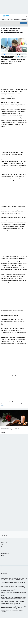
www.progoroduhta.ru (11, 566)
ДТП (2, 544)
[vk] (12, 375)
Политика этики (4, 548)
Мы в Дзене (23, 19)
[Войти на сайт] (26, 16)
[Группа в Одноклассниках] (4, 535)
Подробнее (4, 611)
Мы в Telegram (10, 19)
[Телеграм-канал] (20, 57)
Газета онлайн (3, 19)
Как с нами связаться (5, 553)
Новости (2, 562)
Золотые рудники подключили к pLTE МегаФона (14, 404)
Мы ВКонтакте (17, 19)
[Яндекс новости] (20, 54)
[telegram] (16, 375)
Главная (2, 559)
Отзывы (2, 555)
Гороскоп (3, 546)
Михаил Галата (12, 37)
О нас (2, 557)
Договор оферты (4, 542)
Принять (24, 22)
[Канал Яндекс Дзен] (7, 57)
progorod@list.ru (4, 573)
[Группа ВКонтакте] (7, 54)
